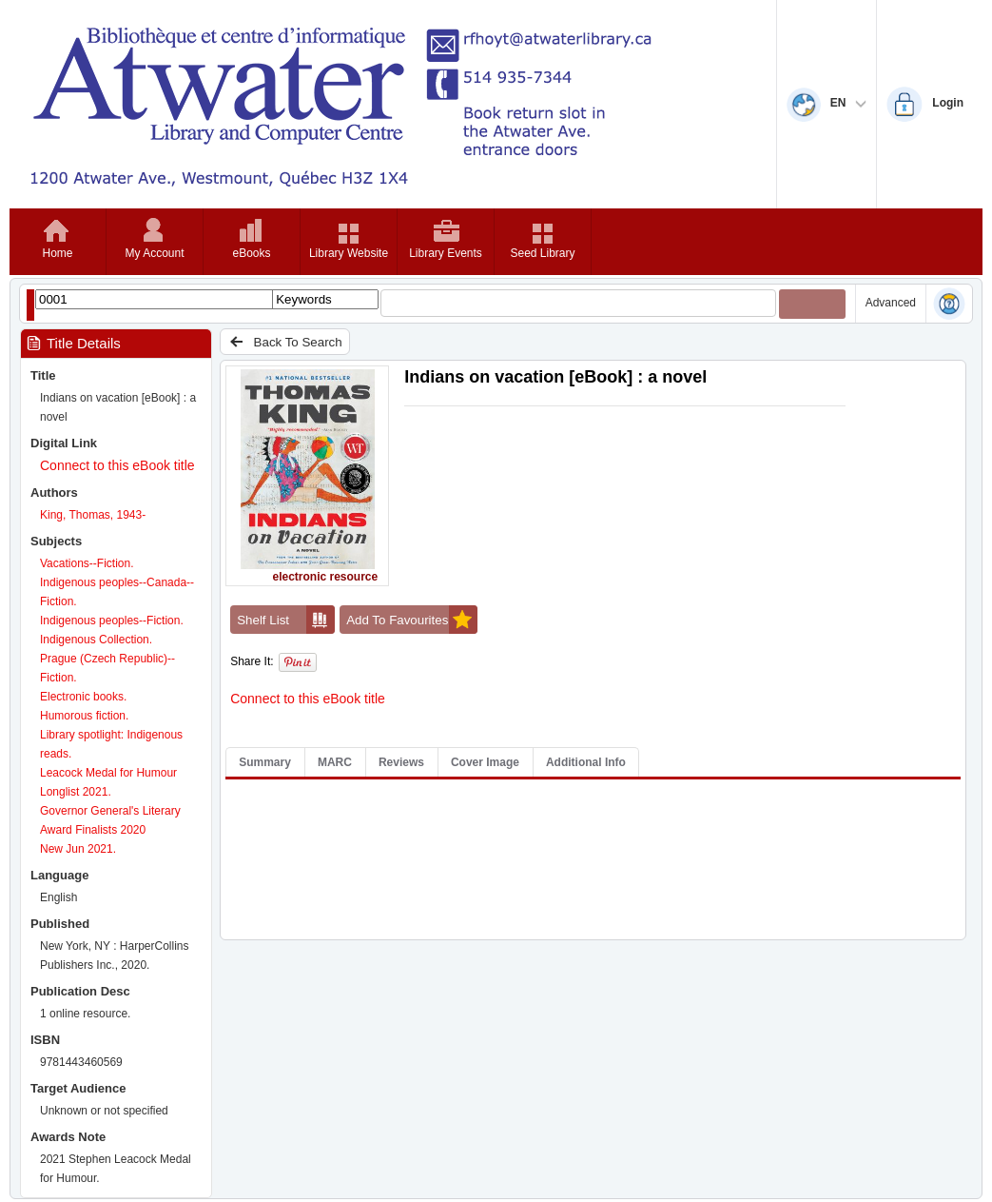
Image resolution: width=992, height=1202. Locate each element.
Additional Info (586, 762)
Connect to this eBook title (117, 465)
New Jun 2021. (78, 849)
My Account (154, 253)
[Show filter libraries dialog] (30, 305)
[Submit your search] (812, 304)
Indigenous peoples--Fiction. (112, 620)
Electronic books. (83, 696)
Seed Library (542, 253)
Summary (265, 762)
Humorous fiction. (84, 715)
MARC (335, 762)
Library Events (445, 253)
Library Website (348, 253)
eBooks (251, 253)
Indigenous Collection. (96, 639)
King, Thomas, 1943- (93, 515)
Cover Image (485, 762)
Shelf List (286, 619)
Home (57, 253)
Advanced (891, 302)
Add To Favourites (411, 619)
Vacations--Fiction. (86, 563)
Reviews (401, 762)
